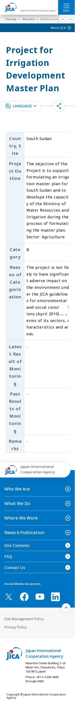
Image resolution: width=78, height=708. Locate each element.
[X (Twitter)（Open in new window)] (8, 596)
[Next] (70, 19)
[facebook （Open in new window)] (24, 596)
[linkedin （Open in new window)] (55, 596)
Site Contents (17, 545)
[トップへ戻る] (66, 607)
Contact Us (14, 567)
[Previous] (63, 19)
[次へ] (63, 309)
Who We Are (17, 489)
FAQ (8, 556)
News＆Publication (24, 532)
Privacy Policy (15, 627)
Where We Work (21, 518)
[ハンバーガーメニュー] (66, 6)
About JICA (58, 28)
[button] (20, 106)
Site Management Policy (24, 618)
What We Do (17, 503)
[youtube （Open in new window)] (40, 597)
